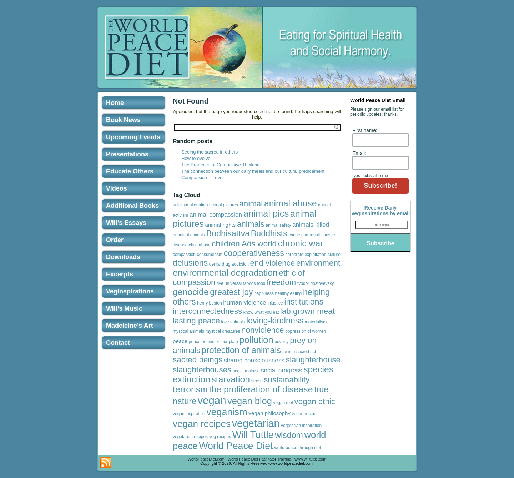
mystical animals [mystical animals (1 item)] (188, 331)
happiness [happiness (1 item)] (264, 293)
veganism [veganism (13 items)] (226, 412)
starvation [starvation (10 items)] (230, 379)
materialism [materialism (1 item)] (316, 321)
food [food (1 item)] (261, 283)
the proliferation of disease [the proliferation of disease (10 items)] (261, 389)
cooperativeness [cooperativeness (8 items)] (254, 253)
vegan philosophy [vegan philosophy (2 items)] (269, 413)
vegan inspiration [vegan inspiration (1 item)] (189, 413)
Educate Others (129, 171)
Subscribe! (380, 185)
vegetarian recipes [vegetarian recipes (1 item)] (190, 436)
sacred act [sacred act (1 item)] (306, 351)
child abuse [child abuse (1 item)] (200, 244)
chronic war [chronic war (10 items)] (300, 243)
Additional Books (132, 205)
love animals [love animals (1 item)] (233, 321)
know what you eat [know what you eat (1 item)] (261, 312)
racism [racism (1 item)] (288, 351)
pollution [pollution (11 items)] (256, 340)
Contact (118, 342)
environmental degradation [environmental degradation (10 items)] (225, 272)
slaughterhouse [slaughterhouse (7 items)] (313, 359)
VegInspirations (130, 291)
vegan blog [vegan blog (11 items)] (249, 401)
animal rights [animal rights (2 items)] (220, 225)
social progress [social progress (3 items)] (281, 370)
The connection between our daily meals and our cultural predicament (252, 171)
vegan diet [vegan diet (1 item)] (283, 402)
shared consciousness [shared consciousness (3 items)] (254, 360)
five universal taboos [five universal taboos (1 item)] (236, 283)
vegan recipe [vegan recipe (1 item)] (304, 413)
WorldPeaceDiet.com (206, 459)
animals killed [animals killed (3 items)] (310, 224)
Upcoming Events (133, 137)
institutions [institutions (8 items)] (303, 301)
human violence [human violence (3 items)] (244, 302)
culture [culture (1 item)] (334, 254)
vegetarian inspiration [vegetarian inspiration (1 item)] (301, 425)
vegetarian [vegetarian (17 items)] (256, 423)
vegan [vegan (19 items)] (212, 400)
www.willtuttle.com (310, 459)
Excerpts (119, 274)
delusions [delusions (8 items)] (190, 262)
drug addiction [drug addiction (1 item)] (235, 264)
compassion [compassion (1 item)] (184, 254)
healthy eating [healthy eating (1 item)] (288, 293)
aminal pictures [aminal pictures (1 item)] (223, 204)
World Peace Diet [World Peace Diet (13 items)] (236, 446)
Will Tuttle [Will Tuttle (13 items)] (253, 434)
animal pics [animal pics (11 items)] (266, 213)
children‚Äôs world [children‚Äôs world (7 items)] (244, 243)
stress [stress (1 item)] (257, 380)
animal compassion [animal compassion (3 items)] (216, 214)
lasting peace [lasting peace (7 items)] (196, 320)
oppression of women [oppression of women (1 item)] (305, 331)
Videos (116, 188)
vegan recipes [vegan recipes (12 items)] (202, 423)
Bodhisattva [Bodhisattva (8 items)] (228, 233)
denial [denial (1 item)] (215, 264)
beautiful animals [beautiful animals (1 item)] (189, 234)
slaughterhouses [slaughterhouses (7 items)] (202, 369)
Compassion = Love (201, 177)
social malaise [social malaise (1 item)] (246, 370)
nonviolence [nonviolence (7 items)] (262, 330)
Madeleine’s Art (129, 325)
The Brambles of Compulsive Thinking (220, 164)
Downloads (123, 257)
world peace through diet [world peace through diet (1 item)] (297, 447)
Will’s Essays (126, 222)
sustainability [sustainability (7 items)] (286, 379)
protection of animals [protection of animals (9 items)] (241, 350)
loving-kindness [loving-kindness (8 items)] (274, 320)
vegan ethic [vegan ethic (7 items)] (315, 401)
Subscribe (380, 243)
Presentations (127, 154)
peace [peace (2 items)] (180, 341)
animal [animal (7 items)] (251, 203)
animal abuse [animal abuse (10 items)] (290, 203)
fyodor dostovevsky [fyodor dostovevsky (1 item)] (315, 283)
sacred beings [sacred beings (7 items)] (197, 359)
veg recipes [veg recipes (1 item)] (220, 436)
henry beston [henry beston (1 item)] (209, 303)
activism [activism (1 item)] (180, 204)
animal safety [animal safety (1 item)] (278, 225)
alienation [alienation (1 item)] (199, 204)
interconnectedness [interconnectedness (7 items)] (207, 311)
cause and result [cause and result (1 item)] (304, 234)
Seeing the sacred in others (209, 152)
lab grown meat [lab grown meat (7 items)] (307, 311)
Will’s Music (124, 308)
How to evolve (196, 158)
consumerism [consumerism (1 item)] (209, 254)
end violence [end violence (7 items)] (272, 262)
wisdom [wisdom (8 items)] (289, 435)
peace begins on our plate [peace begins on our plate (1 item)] (213, 341)
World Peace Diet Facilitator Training (259, 459)
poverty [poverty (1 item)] (281, 341)
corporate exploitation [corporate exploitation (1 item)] (306, 254)
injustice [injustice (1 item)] (275, 303)
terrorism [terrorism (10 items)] (190, 389)
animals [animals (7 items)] (250, 224)
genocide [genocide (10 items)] (191, 292)
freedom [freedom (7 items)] (281, 282)
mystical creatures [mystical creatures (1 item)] (223, 331)
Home (115, 102)
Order (115, 239)
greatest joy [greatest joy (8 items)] (231, 292)
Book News (123, 120)
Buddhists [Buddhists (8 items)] (269, 233)
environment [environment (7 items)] (318, 262)
